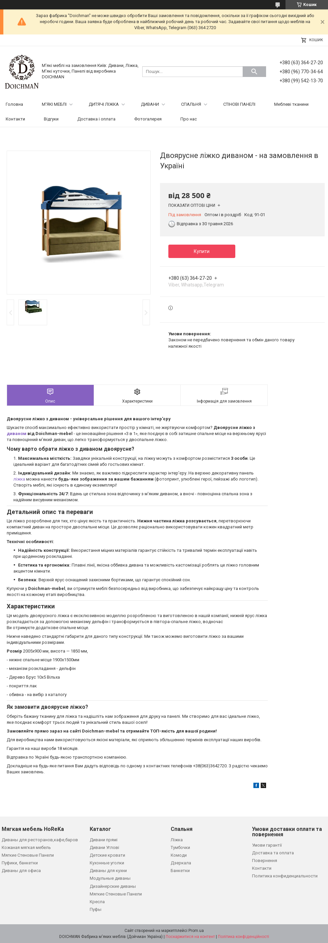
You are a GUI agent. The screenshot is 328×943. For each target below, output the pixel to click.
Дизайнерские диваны (113, 886)
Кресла (97, 901)
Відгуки (51, 118)
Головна (14, 104)
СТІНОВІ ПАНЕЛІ (239, 104)
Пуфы (95, 909)
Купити (202, 251)
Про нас (188, 118)
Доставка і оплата (96, 118)
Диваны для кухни (108, 870)
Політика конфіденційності (243, 936)
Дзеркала (181, 862)
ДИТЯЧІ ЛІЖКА (104, 104)
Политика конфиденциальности (285, 875)
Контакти (15, 118)
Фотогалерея (148, 118)
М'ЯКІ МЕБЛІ (54, 104)
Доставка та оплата (273, 852)
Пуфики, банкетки (20, 862)
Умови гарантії (267, 845)
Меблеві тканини (291, 104)
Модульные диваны (110, 878)
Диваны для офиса (21, 870)
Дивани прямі (103, 839)
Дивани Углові (104, 847)
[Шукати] (254, 71)
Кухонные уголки (107, 862)
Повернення (264, 860)
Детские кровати (107, 855)
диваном (16, 433)
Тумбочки (180, 847)
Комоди (179, 855)
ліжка (19, 479)
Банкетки (180, 870)
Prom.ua (196, 930)
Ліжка (177, 839)
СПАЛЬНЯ (191, 104)
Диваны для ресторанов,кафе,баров (40, 839)
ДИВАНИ (150, 104)
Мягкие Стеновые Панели (28, 855)
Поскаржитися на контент (190, 936)
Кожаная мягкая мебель (26, 847)
